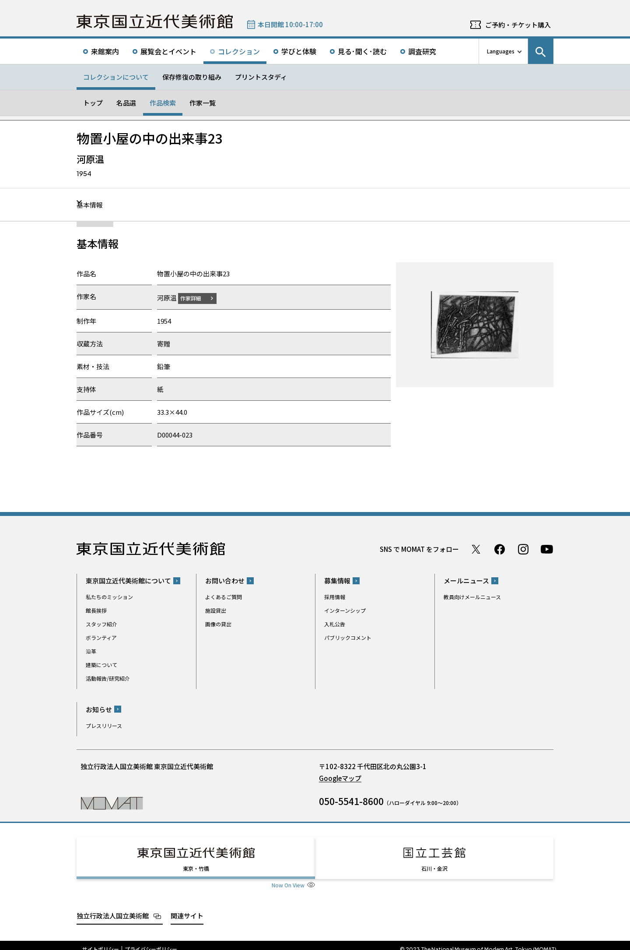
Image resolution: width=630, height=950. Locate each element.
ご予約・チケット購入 (518, 24)
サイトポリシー (100, 941)
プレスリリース (104, 725)
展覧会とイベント (168, 51)
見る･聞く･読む (362, 51)
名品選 (126, 102)
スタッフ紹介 (101, 624)
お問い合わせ (225, 580)
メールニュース (466, 580)
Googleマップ (340, 777)
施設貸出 (215, 610)
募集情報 (337, 580)
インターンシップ (345, 610)
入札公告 (334, 624)
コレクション (239, 51)
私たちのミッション (109, 596)
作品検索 (163, 102)
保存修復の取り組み (191, 76)
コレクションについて (116, 76)
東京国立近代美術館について (128, 580)
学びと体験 (298, 51)
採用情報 (334, 596)
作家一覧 (202, 102)
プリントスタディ (261, 76)
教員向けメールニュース (472, 596)
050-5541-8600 (351, 800)
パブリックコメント (347, 637)
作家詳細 (196, 297)
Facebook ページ (499, 549)
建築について (101, 664)
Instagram (523, 549)
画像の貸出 (218, 624)
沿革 (91, 651)
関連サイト (187, 907)
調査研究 (422, 51)
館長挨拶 (96, 610)
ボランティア (101, 637)
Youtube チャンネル (546, 549)
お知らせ (99, 708)
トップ (93, 102)
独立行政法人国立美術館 (113, 907)
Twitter (476, 549)
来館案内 (105, 51)
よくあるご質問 (223, 596)
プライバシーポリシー (151, 941)
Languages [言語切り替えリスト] (500, 51)
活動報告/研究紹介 (108, 678)
